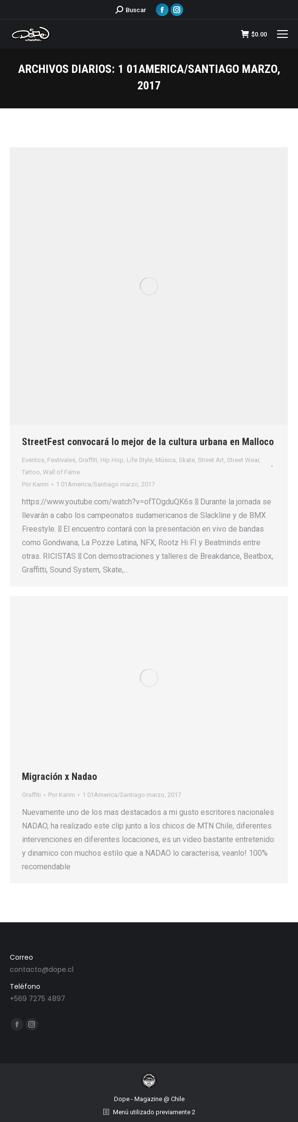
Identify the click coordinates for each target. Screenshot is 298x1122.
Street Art (211, 460)
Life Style (139, 460)
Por (35, 484)
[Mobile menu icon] (282, 34)
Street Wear (243, 460)
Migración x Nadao (59, 776)
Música (165, 460)
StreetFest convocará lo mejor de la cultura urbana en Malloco (148, 442)
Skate (187, 460)
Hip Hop (112, 460)
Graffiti (87, 460)
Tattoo (31, 472)
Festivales (61, 460)
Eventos (33, 460)
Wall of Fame (61, 472)
